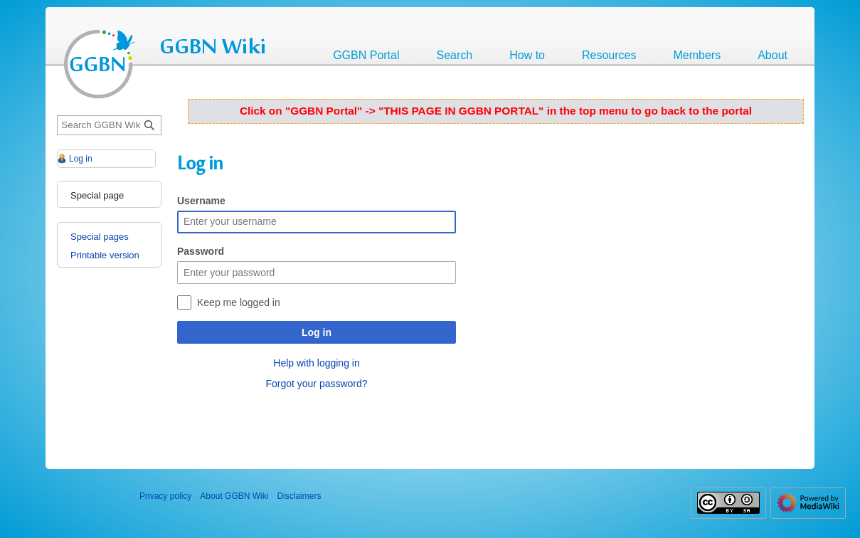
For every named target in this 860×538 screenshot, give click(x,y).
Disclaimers (299, 496)
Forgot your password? (316, 383)
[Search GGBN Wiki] (109, 125)
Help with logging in (316, 363)
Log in (316, 332)
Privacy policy (165, 496)
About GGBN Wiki (234, 496)
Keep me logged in (238, 302)
